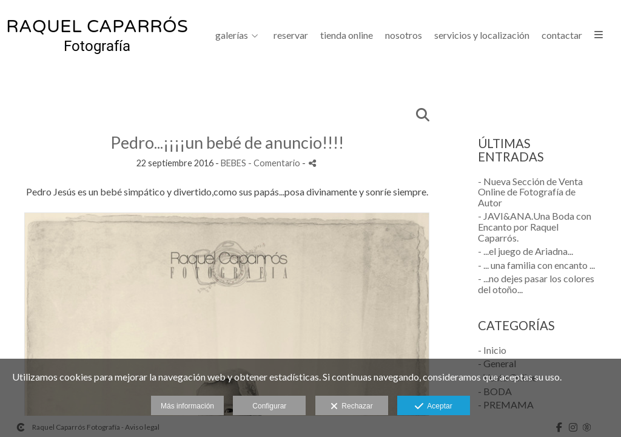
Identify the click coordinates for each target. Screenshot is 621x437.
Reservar (291, 35)
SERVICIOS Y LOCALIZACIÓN (481, 35)
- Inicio (492, 350)
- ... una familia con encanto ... (536, 265)
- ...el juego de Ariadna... (525, 251)
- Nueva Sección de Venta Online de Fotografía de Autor (530, 191)
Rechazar (352, 407)
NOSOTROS (403, 35)
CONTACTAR (562, 35)
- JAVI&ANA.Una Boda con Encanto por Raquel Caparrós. (534, 226)
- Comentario (275, 163)
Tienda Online (346, 35)
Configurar (269, 406)
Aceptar (433, 407)
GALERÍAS (231, 35)
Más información (187, 406)
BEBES (233, 163)
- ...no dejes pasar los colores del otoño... (536, 284)
